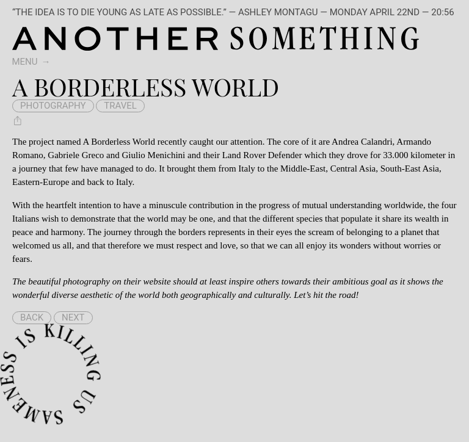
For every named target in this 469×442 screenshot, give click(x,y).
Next (73, 317)
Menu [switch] (25, 61)
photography (53, 105)
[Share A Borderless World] (17, 120)
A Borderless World (118, 142)
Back (31, 317)
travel (120, 105)
